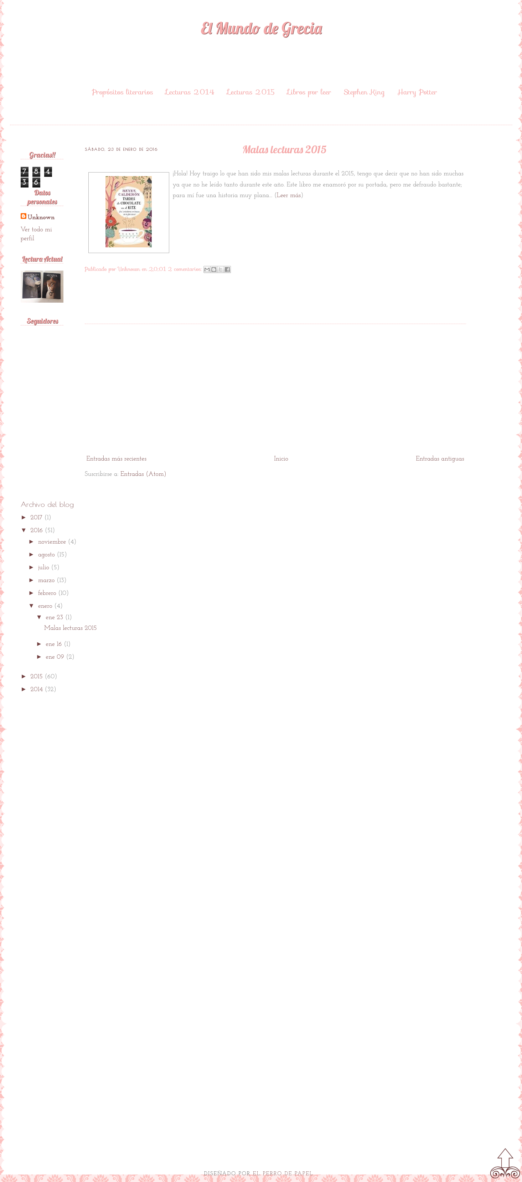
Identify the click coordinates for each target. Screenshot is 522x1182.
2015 (37, 676)
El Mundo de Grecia (261, 28)
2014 (37, 689)
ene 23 (55, 617)
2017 (37, 517)
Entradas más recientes (116, 459)
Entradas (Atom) (143, 474)
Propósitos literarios (122, 92)
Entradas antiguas (440, 459)
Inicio (281, 459)
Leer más (289, 195)
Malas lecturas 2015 (284, 149)
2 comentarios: (186, 268)
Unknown (41, 217)
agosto (47, 554)
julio (44, 567)
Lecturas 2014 (190, 92)
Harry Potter (417, 92)
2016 (37, 530)
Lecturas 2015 (251, 92)
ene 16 (55, 644)
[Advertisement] (275, 397)
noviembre (53, 542)
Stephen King (364, 92)
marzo (47, 580)
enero (46, 606)
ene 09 (56, 657)
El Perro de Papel (283, 1174)
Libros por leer (309, 92)
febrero (48, 593)
